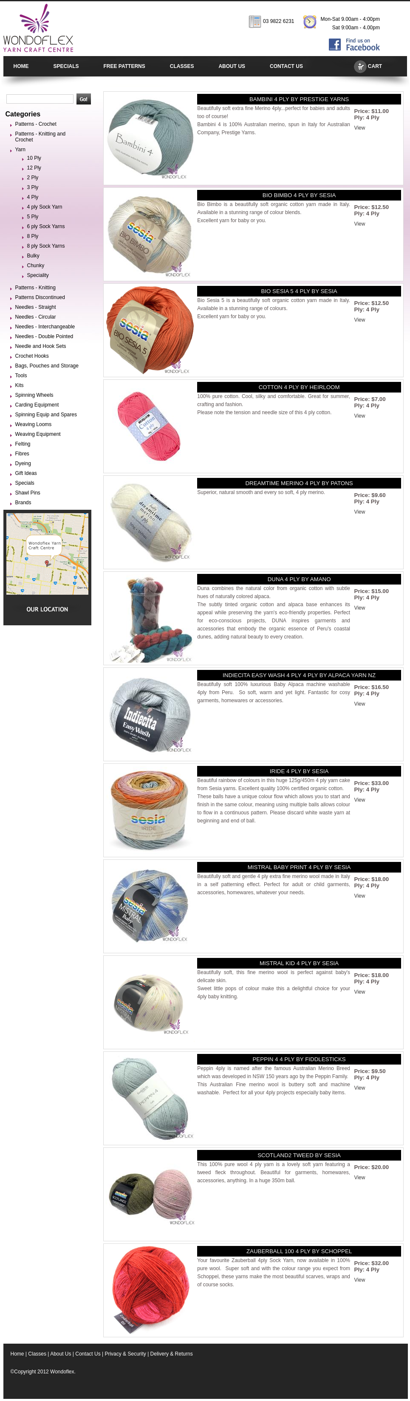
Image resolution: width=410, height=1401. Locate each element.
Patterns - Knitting (35, 288)
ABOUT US (231, 66)
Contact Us (87, 1354)
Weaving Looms (33, 424)
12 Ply (34, 168)
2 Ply (33, 178)
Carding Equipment (37, 405)
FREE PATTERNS (124, 66)
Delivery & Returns (171, 1354)
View (359, 128)
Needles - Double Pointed (44, 336)
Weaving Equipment (38, 434)
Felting (23, 444)
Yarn (20, 150)
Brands (23, 503)
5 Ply (33, 217)
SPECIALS (66, 66)
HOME (21, 66)
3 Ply (33, 187)
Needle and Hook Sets (40, 346)
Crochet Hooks (32, 356)
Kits (19, 385)
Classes (37, 1354)
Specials (24, 483)
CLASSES (182, 66)
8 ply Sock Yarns (46, 246)
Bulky (33, 256)
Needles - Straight (35, 307)
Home (17, 1354)
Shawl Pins (27, 493)
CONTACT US (286, 66)
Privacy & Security (125, 1354)
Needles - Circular (35, 317)
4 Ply (33, 197)
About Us (60, 1354)
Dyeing (23, 463)
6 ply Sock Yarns (46, 226)
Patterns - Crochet (36, 124)
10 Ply (34, 158)
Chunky (36, 265)
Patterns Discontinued (40, 297)
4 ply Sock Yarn (44, 207)
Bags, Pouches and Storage (47, 366)
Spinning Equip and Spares (46, 415)
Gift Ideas (26, 473)
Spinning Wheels (34, 395)
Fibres (22, 454)
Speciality (38, 275)
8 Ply (33, 236)
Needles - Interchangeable (45, 327)
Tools (21, 375)
